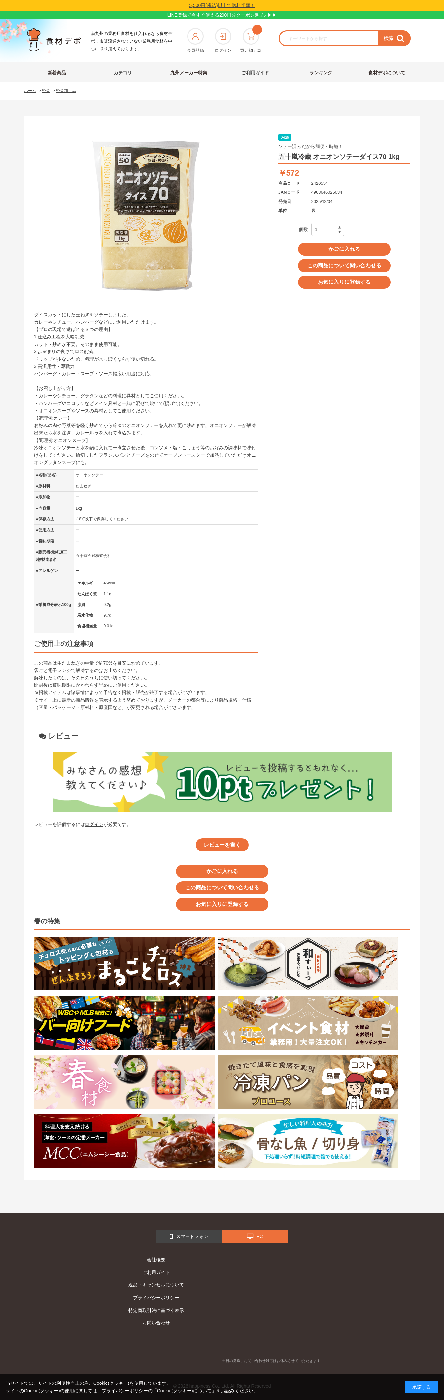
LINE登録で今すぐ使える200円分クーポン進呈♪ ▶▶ (222, 14)
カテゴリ (123, 72)
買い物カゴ (250, 40)
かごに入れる (344, 249)
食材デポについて (386, 72)
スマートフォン (189, 1236)
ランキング (320, 72)
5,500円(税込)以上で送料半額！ (222, 5)
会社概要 (156, 1259)
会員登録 (195, 40)
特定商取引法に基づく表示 (156, 1310)
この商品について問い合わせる (344, 265)
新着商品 (57, 72)
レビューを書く (222, 845)
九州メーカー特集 (188, 72)
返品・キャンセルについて (156, 1284)
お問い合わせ (156, 1322)
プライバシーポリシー (156, 1297)
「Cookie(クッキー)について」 (184, 1390)
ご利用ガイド (255, 72)
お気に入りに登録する (344, 282)
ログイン (223, 40)
